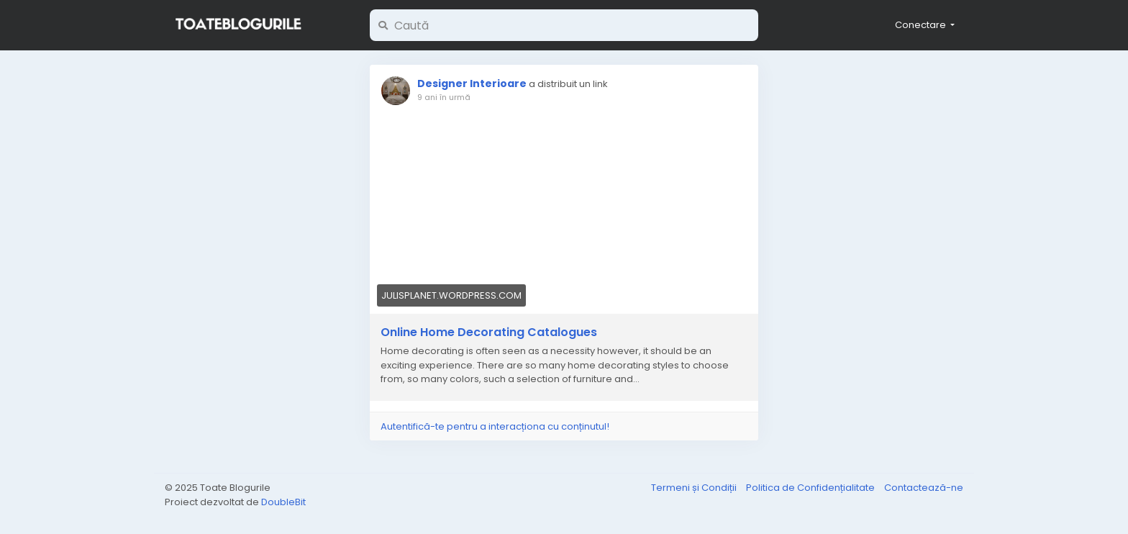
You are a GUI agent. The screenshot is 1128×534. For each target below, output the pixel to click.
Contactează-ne (923, 487)
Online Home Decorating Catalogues (489, 332)
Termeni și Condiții (695, 487)
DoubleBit (283, 502)
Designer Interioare (472, 83)
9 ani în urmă (443, 97)
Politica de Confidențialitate (811, 487)
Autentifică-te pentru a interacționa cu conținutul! (495, 426)
